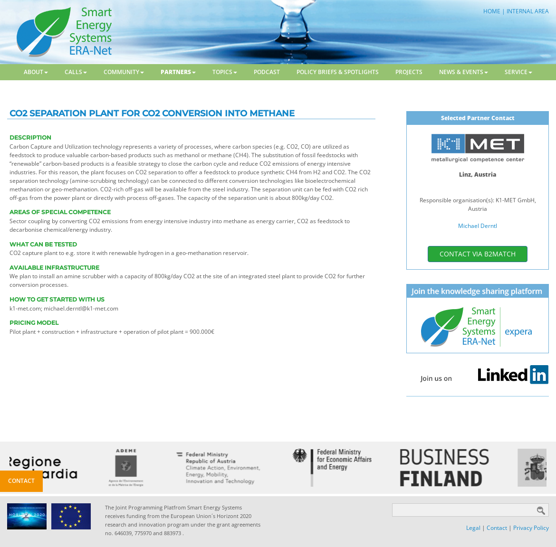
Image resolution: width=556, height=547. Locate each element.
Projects (408, 72)
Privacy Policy (531, 528)
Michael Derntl (477, 226)
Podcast (267, 72)
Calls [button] (76, 72)
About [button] (36, 72)
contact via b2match (478, 253)
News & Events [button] (463, 72)
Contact (497, 528)
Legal (473, 528)
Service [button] (518, 72)
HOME (491, 11)
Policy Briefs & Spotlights (338, 72)
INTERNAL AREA (528, 11)
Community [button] (124, 72)
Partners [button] (178, 72)
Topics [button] (224, 72)
